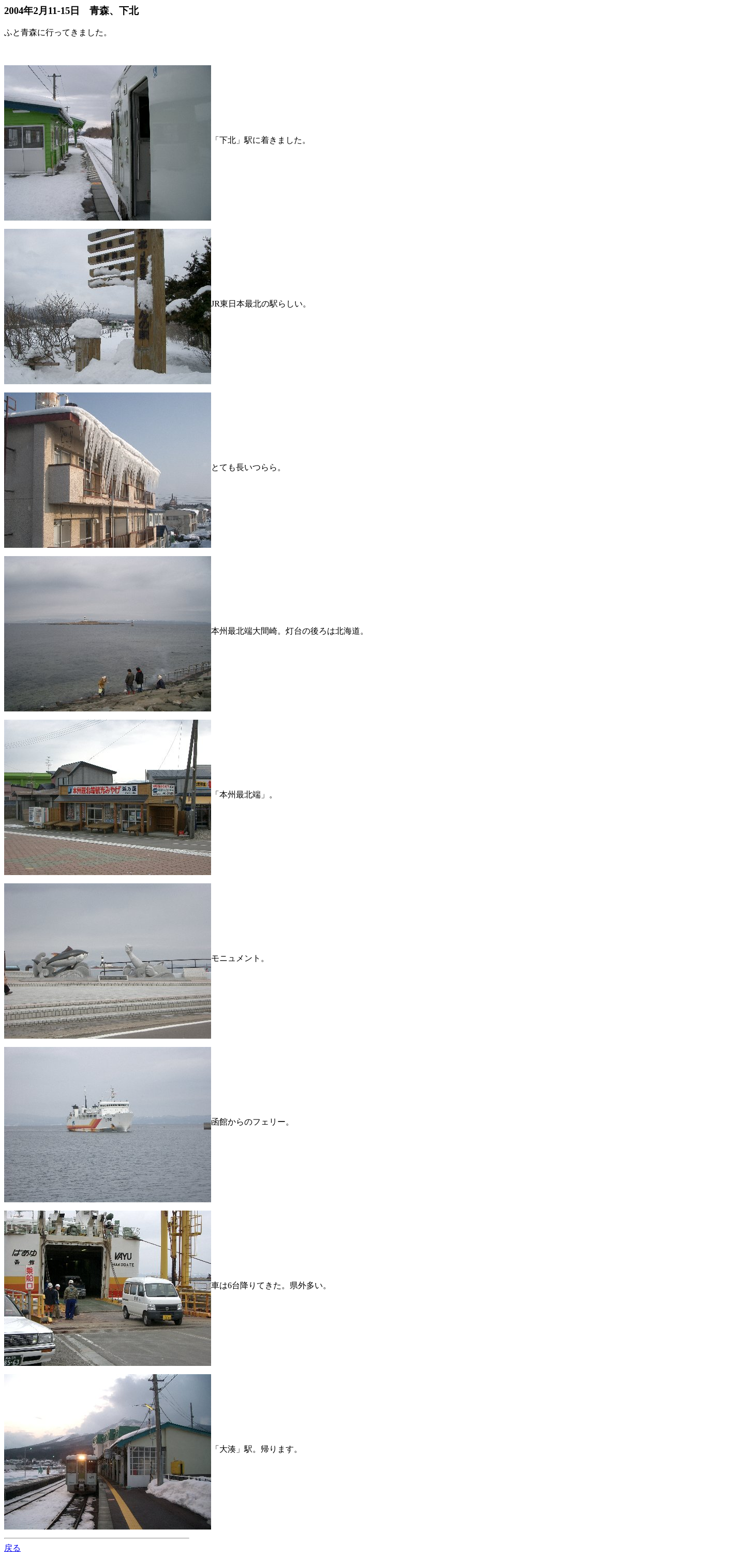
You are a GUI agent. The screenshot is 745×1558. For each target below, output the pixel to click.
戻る (12, 1548)
